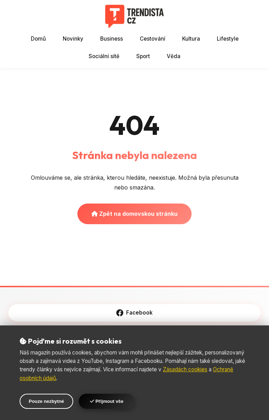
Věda (173, 56)
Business (111, 38)
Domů (38, 38)
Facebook (134, 312)
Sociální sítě (104, 56)
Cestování (152, 38)
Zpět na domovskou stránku (134, 213)
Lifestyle (228, 38)
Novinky (73, 38)
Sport (143, 56)
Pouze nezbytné (46, 401)
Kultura (191, 38)
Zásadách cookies (185, 369)
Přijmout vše (107, 401)
